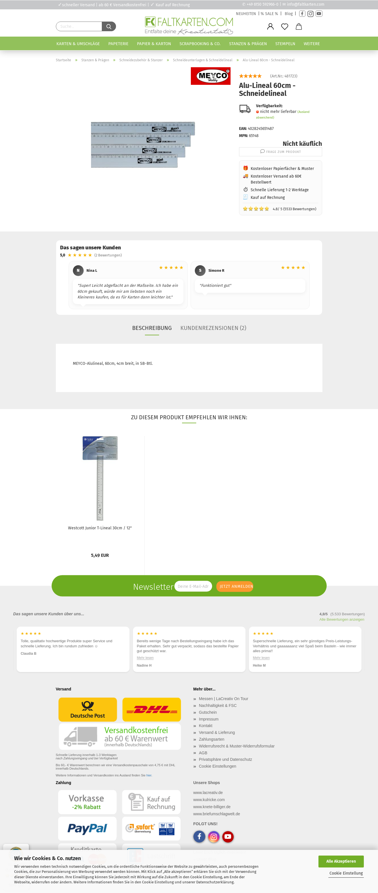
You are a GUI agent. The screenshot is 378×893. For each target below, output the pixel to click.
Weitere (312, 43)
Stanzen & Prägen (248, 43)
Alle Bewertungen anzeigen (342, 619)
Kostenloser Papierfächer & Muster (282, 168)
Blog (289, 13)
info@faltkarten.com (305, 4)
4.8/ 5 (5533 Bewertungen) (279, 208)
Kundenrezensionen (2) (213, 328)
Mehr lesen (29, 658)
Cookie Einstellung (346, 873)
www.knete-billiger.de (212, 806)
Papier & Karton (154, 43)
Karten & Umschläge (78, 43)
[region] (189, 286)
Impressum (209, 719)
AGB (203, 753)
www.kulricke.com (209, 799)
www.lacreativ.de (208, 792)
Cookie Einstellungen (217, 766)
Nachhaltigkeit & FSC (218, 705)
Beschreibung (152, 328)
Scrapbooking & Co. (200, 43)
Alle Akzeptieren (341, 861)
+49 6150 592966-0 (262, 4)
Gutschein (208, 712)
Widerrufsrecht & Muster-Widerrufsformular (237, 746)
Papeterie (118, 43)
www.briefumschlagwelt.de (216, 814)
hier (148, 775)
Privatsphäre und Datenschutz (225, 759)
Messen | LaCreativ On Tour (223, 698)
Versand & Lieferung (217, 732)
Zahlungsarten (212, 739)
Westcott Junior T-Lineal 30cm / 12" (100, 528)
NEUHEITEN (246, 13)
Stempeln (285, 43)
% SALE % (269, 13)
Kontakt (205, 725)
